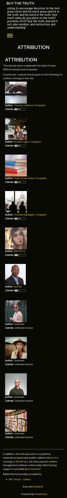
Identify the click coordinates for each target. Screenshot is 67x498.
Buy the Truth (20, 3)
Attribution (34, 47)
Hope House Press (24, 178)
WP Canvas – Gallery (20, 479)
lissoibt (18, 286)
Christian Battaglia (24, 214)
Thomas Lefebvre (23, 105)
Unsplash (40, 105)
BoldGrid (48, 457)
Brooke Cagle (21, 141)
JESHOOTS (19, 251)
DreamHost (34, 469)
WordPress (22, 461)
